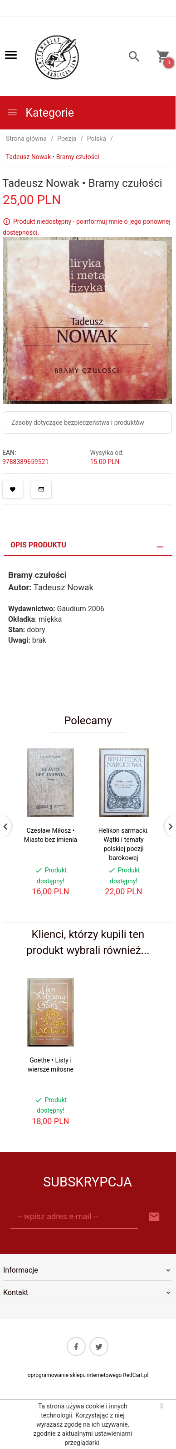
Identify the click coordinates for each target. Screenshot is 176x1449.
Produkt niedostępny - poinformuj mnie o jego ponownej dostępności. (87, 227)
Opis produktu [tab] (38, 545)
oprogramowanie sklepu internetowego (75, 1375)
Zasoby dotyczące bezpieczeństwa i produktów (77, 422)
